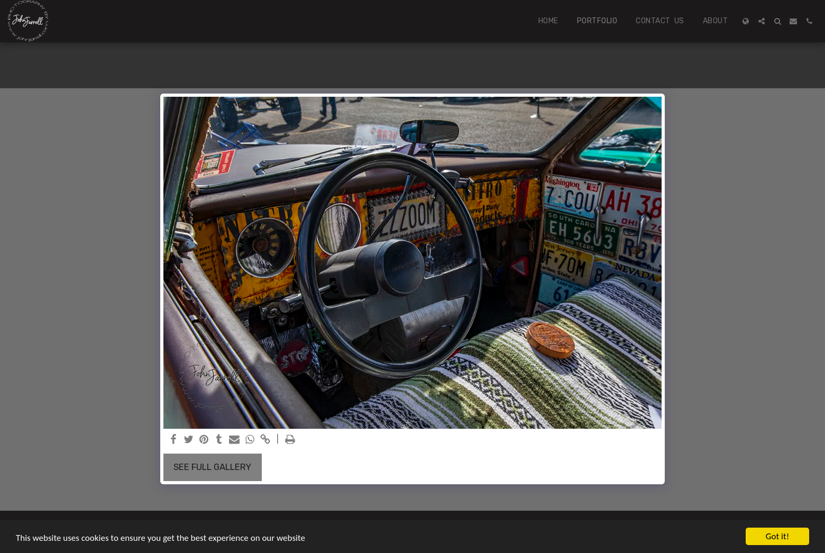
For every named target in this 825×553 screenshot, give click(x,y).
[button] (761, 21)
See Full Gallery (212, 467)
